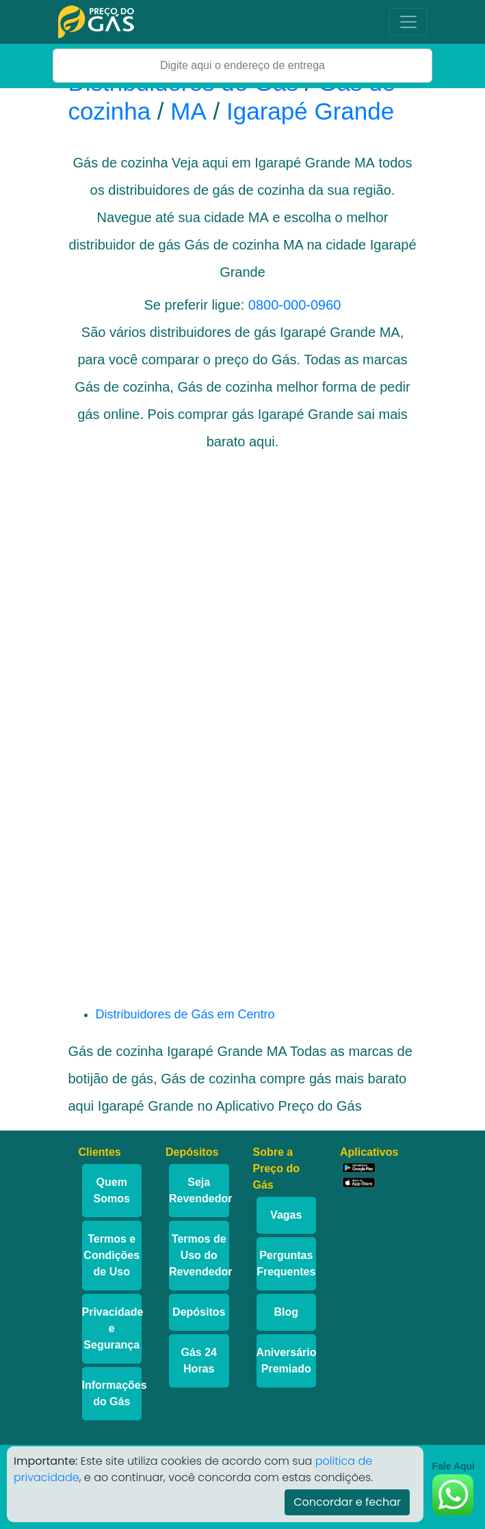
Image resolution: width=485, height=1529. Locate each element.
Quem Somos (112, 1190)
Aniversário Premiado (287, 1361)
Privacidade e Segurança (112, 1328)
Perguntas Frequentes (286, 1263)
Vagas (286, 1215)
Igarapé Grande (310, 111)
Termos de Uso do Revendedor (199, 1255)
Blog (286, 1312)
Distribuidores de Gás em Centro (185, 1014)
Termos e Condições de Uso (111, 1255)
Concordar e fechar (347, 1502)
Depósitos (198, 1312)
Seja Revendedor (199, 1190)
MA (188, 111)
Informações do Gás (112, 1393)
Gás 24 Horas (199, 1361)
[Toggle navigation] (408, 22)
